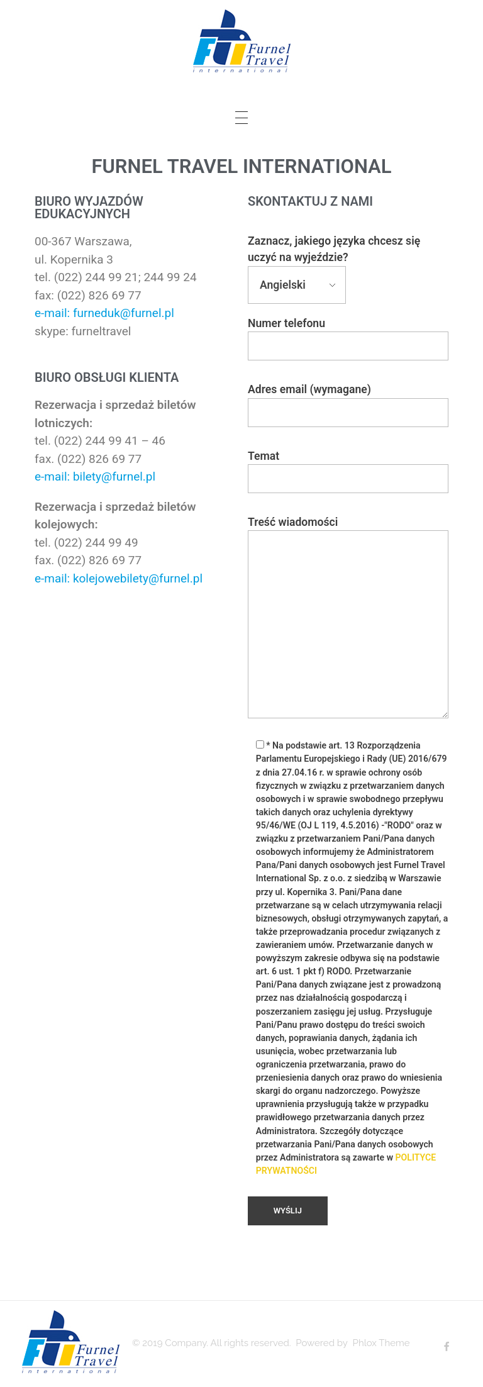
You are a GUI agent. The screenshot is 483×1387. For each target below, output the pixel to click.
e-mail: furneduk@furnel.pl (104, 313)
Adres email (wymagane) (348, 404)
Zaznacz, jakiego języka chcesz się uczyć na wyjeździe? (334, 263)
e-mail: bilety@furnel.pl (95, 476)
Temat (348, 471)
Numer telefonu (348, 338)
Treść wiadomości (348, 617)
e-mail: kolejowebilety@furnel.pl (119, 578)
